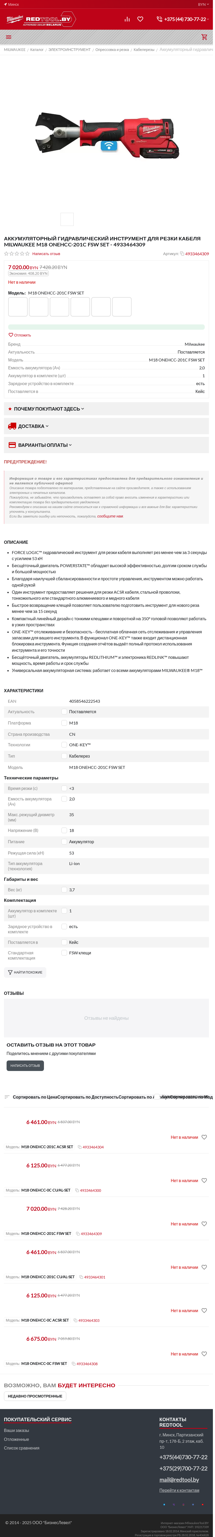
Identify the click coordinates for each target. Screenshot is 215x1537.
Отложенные (16, 1439)
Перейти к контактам (179, 1490)
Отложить (19, 335)
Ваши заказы (16, 1430)
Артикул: (171, 253)
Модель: (17, 292)
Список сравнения (21, 1447)
